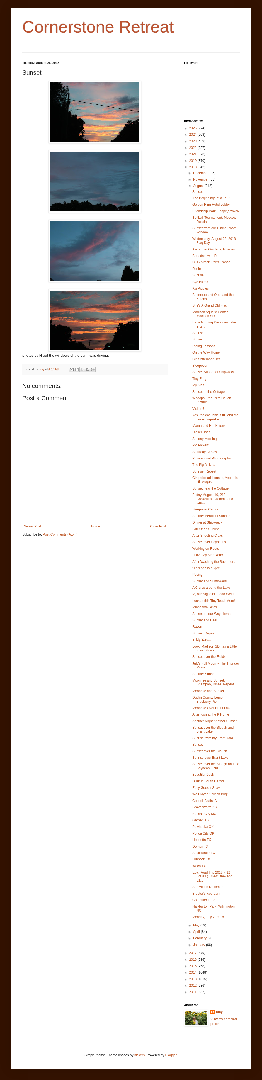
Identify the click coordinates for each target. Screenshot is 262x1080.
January (199, 945)
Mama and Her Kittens (208, 426)
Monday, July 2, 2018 (208, 917)
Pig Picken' (200, 445)
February (200, 938)
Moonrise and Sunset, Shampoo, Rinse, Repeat (213, 682)
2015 (193, 966)
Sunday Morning (204, 439)
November (201, 179)
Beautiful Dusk (203, 775)
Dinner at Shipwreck (207, 522)
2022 (193, 148)
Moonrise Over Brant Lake (211, 708)
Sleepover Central (205, 509)
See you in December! (208, 887)
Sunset (197, 192)
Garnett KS (200, 820)
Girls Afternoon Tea (206, 359)
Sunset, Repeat (203, 633)
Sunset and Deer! (205, 620)
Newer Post (32, 526)
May (196, 925)
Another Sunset (203, 674)
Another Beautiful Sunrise (211, 516)
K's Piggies (200, 288)
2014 (193, 972)
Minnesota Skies (204, 607)
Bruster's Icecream (206, 894)
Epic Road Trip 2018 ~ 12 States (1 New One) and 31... (212, 876)
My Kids (198, 385)
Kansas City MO (204, 814)
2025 (193, 128)
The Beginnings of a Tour (210, 198)
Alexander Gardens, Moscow (213, 249)
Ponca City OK (203, 833)
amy (219, 1012)
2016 (193, 960)
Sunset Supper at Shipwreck (213, 372)
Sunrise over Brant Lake (210, 758)
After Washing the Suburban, (213, 562)
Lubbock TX (201, 859)
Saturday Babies (204, 452)
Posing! (197, 575)
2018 (193, 167)
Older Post (158, 526)
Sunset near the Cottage (210, 488)
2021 (193, 154)
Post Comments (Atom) (60, 534)
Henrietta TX (201, 840)
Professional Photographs (211, 458)
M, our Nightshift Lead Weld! (213, 594)
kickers (139, 1055)
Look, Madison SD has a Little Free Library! (214, 648)
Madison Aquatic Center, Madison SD (210, 314)
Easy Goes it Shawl (206, 788)
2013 (193, 979)
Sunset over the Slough (209, 751)
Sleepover (199, 366)
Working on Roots (205, 549)
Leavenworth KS (204, 807)
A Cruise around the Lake (211, 588)
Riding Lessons (203, 346)
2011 (193, 992)
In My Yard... (201, 640)
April (197, 932)
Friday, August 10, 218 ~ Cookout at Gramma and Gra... (212, 499)
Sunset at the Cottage (208, 392)
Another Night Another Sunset (214, 721)
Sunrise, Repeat (204, 471)
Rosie (196, 269)
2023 (193, 141)
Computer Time (203, 900)
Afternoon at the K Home (210, 714)
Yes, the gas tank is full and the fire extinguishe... (215, 417)
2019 (193, 161)
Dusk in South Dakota (208, 781)
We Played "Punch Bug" (210, 794)
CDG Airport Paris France (211, 262)
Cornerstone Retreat (98, 27)
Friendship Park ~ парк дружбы (215, 211)
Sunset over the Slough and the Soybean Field (215, 766)
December (201, 173)
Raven (197, 627)
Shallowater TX (203, 853)
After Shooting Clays (207, 535)
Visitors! (198, 409)
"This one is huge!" (206, 568)
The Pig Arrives (203, 465)
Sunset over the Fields (208, 657)
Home (95, 526)
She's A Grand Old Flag (209, 305)
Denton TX (200, 846)
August (199, 186)
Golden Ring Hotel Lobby (211, 204)
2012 (193, 985)
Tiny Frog (199, 379)
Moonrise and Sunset (208, 691)
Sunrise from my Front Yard (212, 738)
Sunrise (198, 275)
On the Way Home (206, 352)
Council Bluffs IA (204, 801)
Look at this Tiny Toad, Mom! (213, 601)
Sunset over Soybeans (209, 542)
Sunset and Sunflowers (209, 581)
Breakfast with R (204, 256)
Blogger (171, 1055)
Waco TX (199, 866)
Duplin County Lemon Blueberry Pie (208, 699)
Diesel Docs (201, 432)
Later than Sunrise (206, 529)
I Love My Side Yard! (207, 555)
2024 (193, 135)
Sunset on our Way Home (211, 614)
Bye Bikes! (200, 282)
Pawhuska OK (203, 827)
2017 (193, 953)
